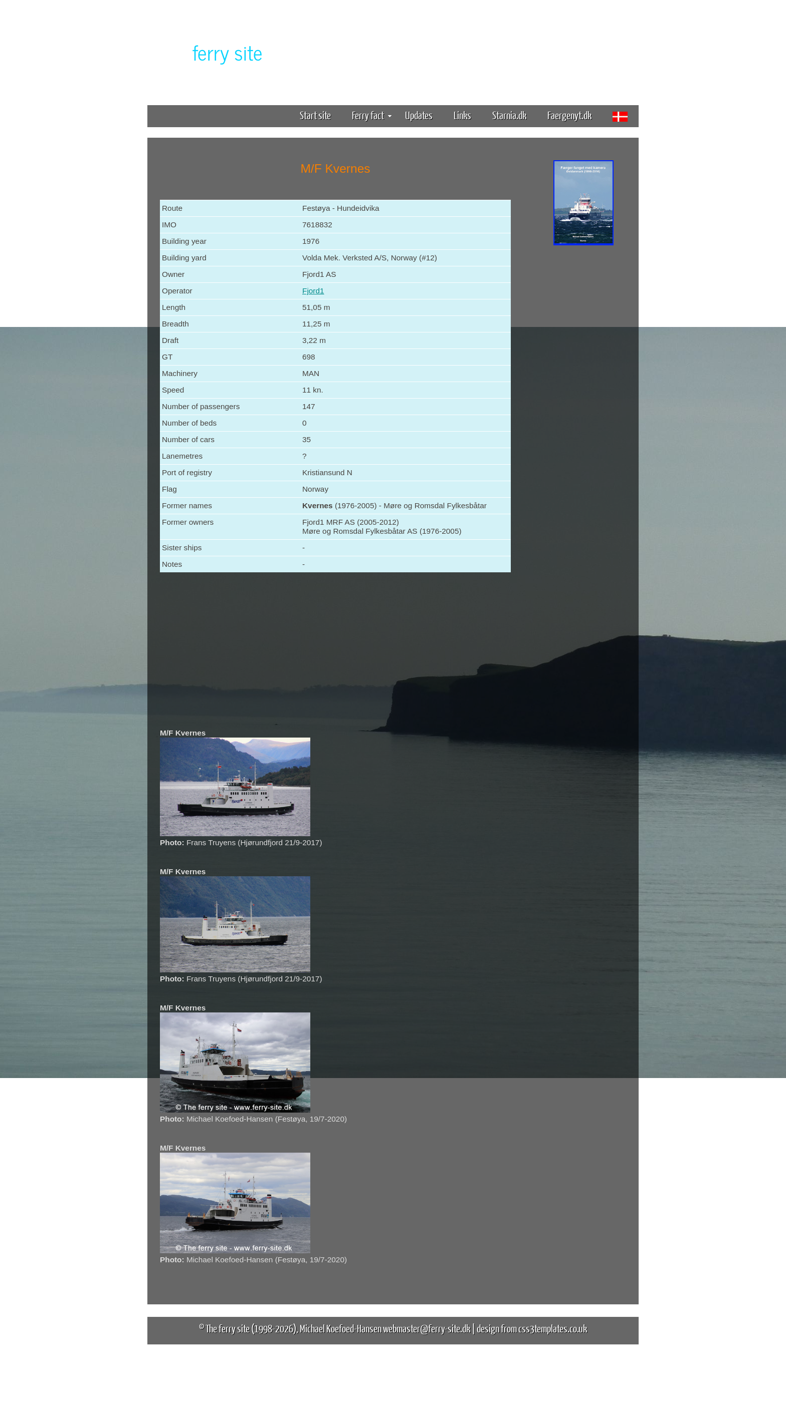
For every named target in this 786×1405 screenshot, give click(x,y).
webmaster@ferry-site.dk (426, 1328)
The (210, 52)
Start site (315, 115)
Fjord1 (313, 290)
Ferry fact (371, 115)
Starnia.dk (509, 115)
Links (462, 115)
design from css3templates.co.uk (532, 1328)
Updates (419, 115)
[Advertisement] (583, 404)
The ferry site (228, 1328)
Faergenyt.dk (569, 115)
